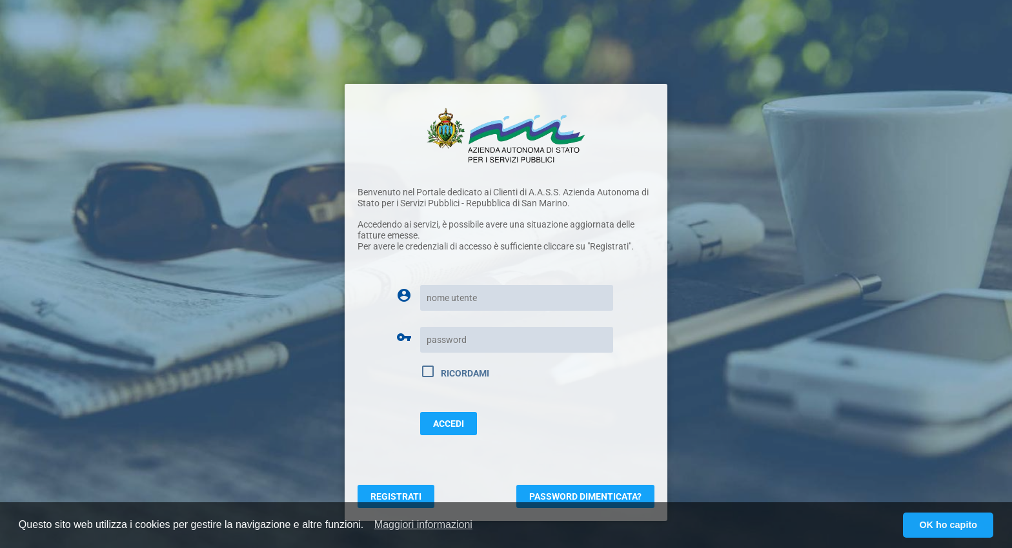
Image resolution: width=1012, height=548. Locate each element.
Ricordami (454, 372)
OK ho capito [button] (948, 525)
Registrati (395, 496)
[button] (423, 524)
